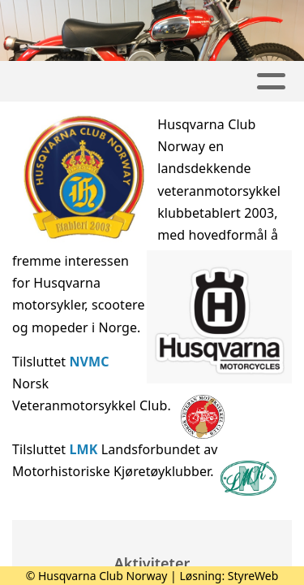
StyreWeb (253, 575)
